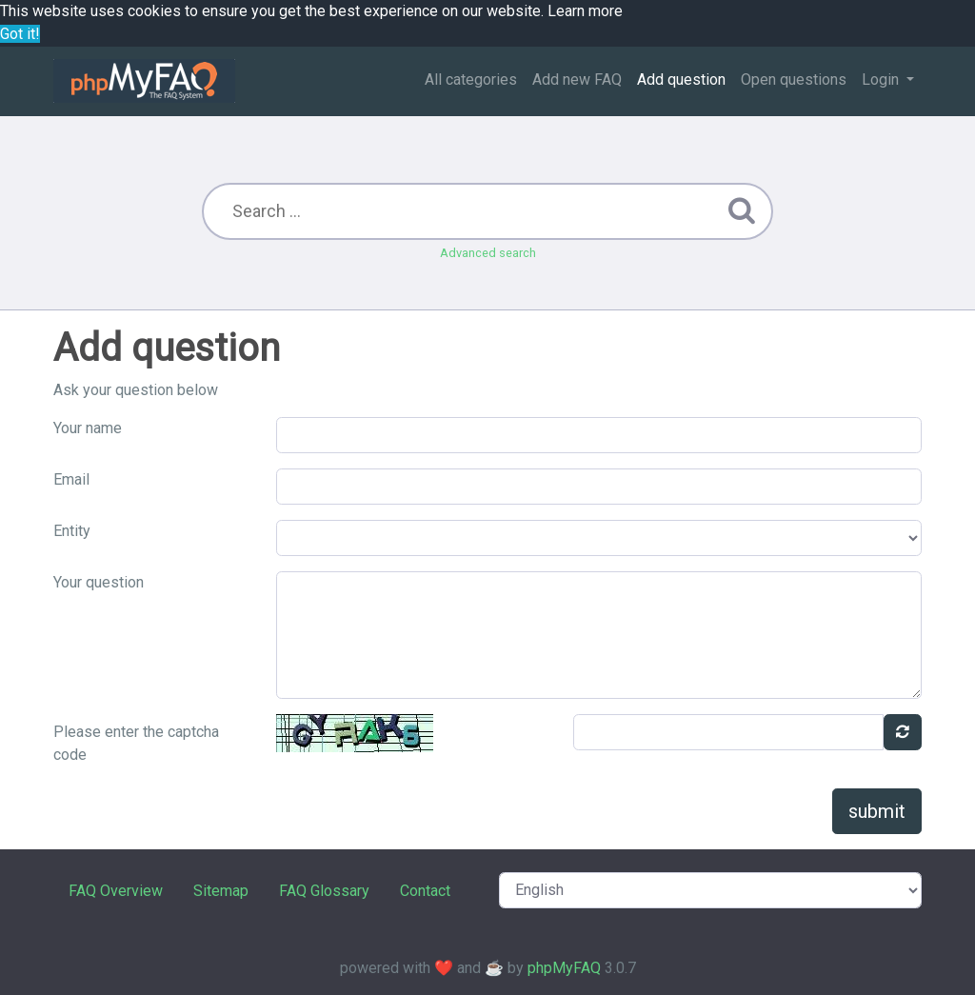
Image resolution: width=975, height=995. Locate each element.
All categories (471, 79)
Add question (681, 79)
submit (876, 811)
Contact (425, 891)
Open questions (793, 79)
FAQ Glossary (324, 891)
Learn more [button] (585, 11)
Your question (98, 582)
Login (882, 79)
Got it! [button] (20, 34)
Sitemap (221, 891)
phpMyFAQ (564, 968)
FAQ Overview (116, 891)
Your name (87, 428)
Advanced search (488, 253)
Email (71, 479)
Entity (71, 531)
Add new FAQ (577, 79)
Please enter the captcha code (136, 743)
